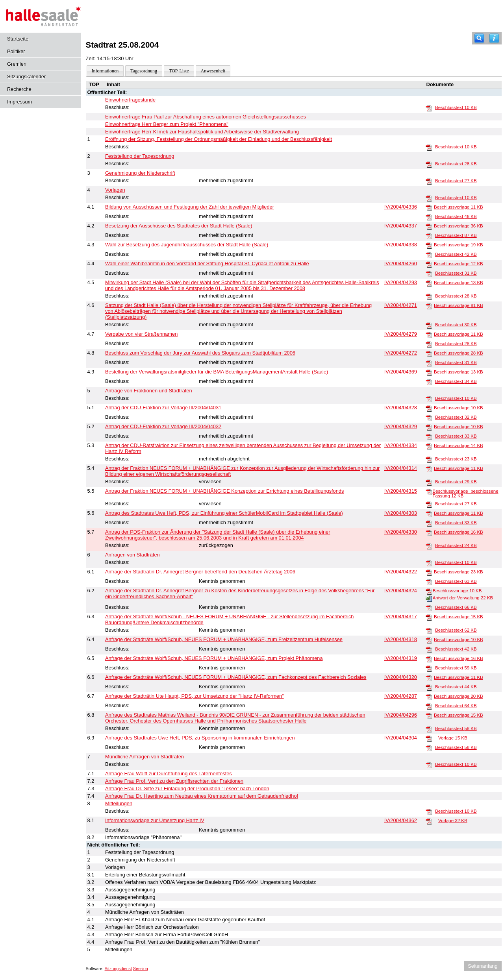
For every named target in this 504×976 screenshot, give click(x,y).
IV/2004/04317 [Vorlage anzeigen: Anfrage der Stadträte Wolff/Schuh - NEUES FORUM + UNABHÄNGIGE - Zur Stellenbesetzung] (400, 616)
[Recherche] (479, 38)
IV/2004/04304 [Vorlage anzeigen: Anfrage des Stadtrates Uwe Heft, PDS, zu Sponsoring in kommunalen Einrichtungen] (400, 738)
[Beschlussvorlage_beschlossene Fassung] (429, 491)
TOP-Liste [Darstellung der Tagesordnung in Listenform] (179, 71)
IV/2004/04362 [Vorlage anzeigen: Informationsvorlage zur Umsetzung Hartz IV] (400, 820)
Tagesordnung (143, 71)
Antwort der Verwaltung (463, 597)
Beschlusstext (456, 107)
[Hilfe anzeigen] (494, 38)
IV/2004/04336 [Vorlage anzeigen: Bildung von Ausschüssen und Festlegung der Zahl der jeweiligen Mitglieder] (400, 207)
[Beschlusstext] (429, 107)
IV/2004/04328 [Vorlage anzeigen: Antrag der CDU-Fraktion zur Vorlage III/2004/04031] (400, 407)
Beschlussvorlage (458, 207)
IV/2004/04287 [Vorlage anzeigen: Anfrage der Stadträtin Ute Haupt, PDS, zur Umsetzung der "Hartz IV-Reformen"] (400, 696)
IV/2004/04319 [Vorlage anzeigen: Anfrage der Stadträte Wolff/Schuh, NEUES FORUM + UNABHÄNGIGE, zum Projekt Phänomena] (400, 658)
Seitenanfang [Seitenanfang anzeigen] (482, 966)
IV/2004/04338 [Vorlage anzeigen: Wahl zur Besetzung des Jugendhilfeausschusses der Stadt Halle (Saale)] (400, 245)
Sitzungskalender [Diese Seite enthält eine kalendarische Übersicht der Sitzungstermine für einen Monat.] (26, 76)
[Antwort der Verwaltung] (429, 598)
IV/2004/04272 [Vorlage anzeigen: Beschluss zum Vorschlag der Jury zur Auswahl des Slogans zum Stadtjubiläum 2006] (400, 353)
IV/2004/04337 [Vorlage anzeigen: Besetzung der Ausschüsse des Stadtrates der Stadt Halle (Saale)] (400, 226)
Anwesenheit (213, 71)
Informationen (105, 71)
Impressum (19, 102)
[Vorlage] (429, 738)
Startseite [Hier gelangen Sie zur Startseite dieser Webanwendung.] (17, 39)
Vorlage (452, 738)
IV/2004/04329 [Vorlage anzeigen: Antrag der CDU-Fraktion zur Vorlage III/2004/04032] (400, 426)
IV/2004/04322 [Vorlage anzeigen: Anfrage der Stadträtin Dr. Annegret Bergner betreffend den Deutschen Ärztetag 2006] (400, 572)
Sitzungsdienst (118, 968)
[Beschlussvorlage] (429, 207)
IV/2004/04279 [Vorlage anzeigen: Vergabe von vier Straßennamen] (400, 334)
